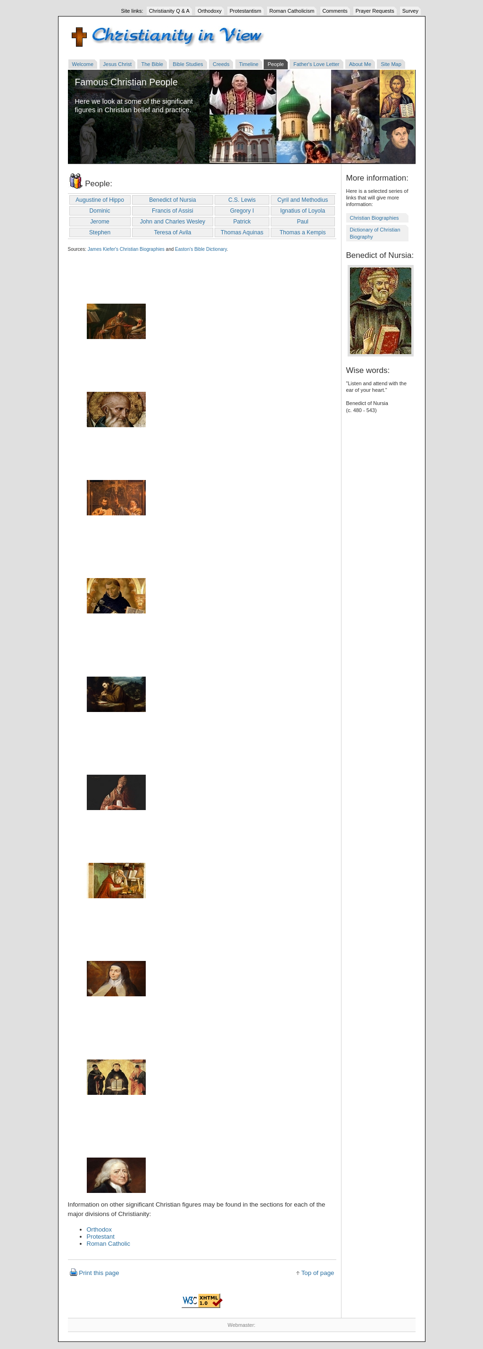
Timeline (248, 64)
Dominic (100, 210)
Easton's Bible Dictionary (201, 249)
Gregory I (242, 210)
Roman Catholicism (291, 11)
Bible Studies (188, 64)
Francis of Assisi (172, 210)
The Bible (152, 64)
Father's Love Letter (316, 64)
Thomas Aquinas (242, 232)
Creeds (221, 64)
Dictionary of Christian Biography (375, 233)
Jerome (99, 221)
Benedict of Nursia (172, 200)
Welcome (83, 64)
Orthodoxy (210, 11)
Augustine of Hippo (99, 200)
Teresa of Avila (172, 232)
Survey (410, 11)
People (275, 64)
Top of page (317, 1272)
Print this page (99, 1272)
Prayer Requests (375, 11)
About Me (360, 64)
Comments (335, 11)
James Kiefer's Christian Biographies (126, 249)
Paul (302, 221)
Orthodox (99, 1229)
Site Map (391, 64)
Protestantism (245, 11)
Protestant (101, 1236)
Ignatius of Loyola (302, 210)
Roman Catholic (109, 1243)
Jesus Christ (117, 64)
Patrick (241, 221)
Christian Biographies (374, 218)
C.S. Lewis (242, 200)
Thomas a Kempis (303, 232)
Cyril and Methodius (302, 200)
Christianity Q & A (169, 11)
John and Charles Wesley (172, 221)
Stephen (99, 232)
